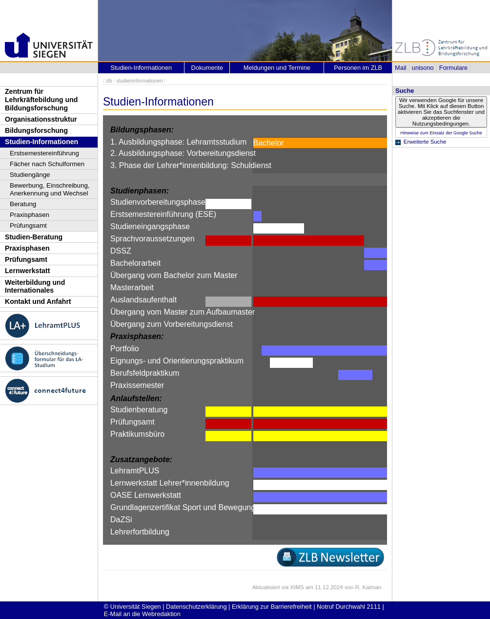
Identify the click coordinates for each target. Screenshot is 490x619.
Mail (400, 67)
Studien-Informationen (41, 142)
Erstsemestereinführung (44, 153)
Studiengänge (30, 174)
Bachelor (268, 143)
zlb (109, 81)
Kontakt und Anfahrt (38, 301)
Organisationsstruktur (41, 119)
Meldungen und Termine (277, 67)
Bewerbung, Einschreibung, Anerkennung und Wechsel (50, 189)
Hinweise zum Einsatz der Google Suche (441, 132)
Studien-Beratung (33, 237)
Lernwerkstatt (27, 271)
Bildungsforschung (36, 130)
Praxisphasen (29, 214)
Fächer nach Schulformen (47, 164)
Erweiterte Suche (425, 142)
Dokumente (207, 67)
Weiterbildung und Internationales (35, 286)
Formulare (453, 67)
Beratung (23, 204)
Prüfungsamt (28, 225)
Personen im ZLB (358, 67)
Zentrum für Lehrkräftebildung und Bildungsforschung (41, 99)
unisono (423, 67)
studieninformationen (139, 81)
